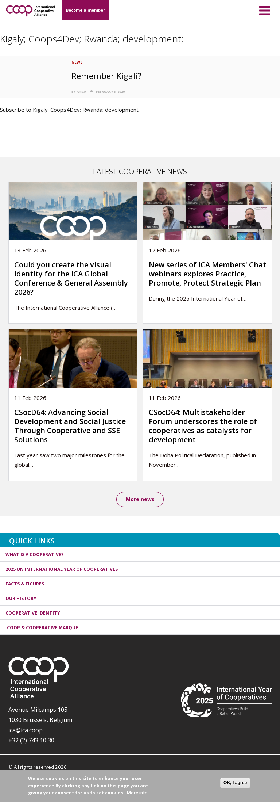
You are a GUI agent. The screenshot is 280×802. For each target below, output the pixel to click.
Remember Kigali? (106, 75)
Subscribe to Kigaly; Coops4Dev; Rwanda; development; (70, 109)
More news (140, 499)
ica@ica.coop (25, 731)
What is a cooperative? (34, 555)
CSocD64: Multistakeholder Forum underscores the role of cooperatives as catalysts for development (203, 425)
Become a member (85, 10)
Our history (20, 599)
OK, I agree (235, 782)
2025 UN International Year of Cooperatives (61, 570)
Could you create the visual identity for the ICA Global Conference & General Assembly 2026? (71, 278)
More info (137, 793)
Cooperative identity (32, 613)
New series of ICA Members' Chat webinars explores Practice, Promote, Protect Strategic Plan (207, 274)
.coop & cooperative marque (41, 628)
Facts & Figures (24, 584)
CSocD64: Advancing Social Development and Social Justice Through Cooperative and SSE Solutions (70, 425)
